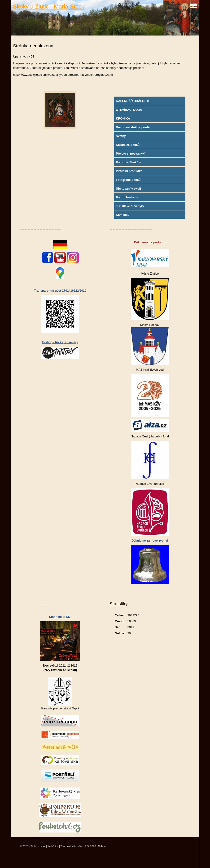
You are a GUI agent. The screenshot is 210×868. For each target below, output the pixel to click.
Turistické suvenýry (130, 206)
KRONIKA (123, 118)
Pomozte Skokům (128, 162)
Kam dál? (123, 215)
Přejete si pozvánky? (131, 153)
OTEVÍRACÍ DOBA (129, 109)
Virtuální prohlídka (129, 171)
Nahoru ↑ (103, 846)
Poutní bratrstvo (127, 197)
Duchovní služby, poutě (133, 127)
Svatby (121, 136)
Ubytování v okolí (128, 188)
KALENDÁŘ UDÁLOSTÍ (132, 101)
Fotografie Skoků (128, 180)
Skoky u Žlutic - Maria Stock (48, 6)
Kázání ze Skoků (128, 145)
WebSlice (53, 846)
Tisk (63, 846)
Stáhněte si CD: (60, 617)
